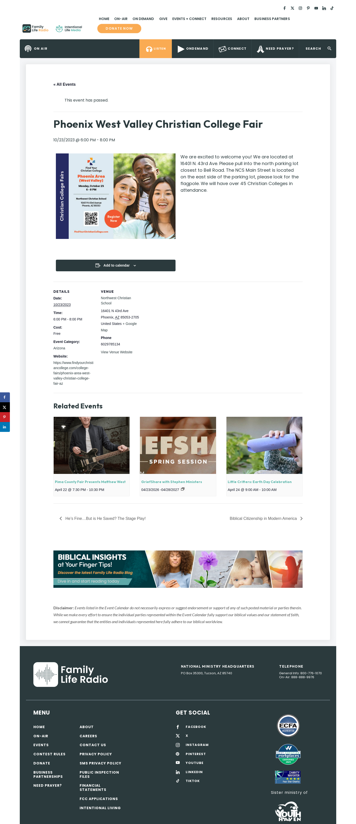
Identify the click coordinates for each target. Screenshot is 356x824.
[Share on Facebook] (5, 397)
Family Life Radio (89, 30)
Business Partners (272, 18)
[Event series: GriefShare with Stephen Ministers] (182, 488)
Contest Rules (49, 754)
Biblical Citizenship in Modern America (264, 518)
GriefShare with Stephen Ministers (171, 482)
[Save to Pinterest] (5, 417)
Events (41, 744)
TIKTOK (193, 781)
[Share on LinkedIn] (5, 427)
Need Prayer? (47, 785)
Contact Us (93, 744)
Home (104, 18)
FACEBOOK (196, 727)
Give (163, 18)
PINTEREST (196, 754)
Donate (41, 763)
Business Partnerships (48, 774)
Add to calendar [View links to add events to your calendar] (117, 265)
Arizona (59, 348)
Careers (88, 736)
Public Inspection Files (99, 774)
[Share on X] (5, 407)
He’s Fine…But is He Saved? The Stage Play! (105, 518)
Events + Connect (189, 18)
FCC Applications (99, 798)
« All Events (64, 84)
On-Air (120, 18)
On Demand (143, 18)
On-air (40, 736)
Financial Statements (93, 787)
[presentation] (92, 445)
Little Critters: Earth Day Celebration (260, 482)
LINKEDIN (194, 772)
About (243, 18)
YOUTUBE (194, 763)
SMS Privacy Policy (100, 763)
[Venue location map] (174, 316)
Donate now (119, 28)
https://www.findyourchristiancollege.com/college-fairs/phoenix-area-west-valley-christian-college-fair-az (73, 373)
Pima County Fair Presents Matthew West (90, 482)
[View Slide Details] (178, 569)
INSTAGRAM (197, 745)
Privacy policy (96, 754)
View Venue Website (117, 352)
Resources (221, 18)
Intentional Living (100, 807)
